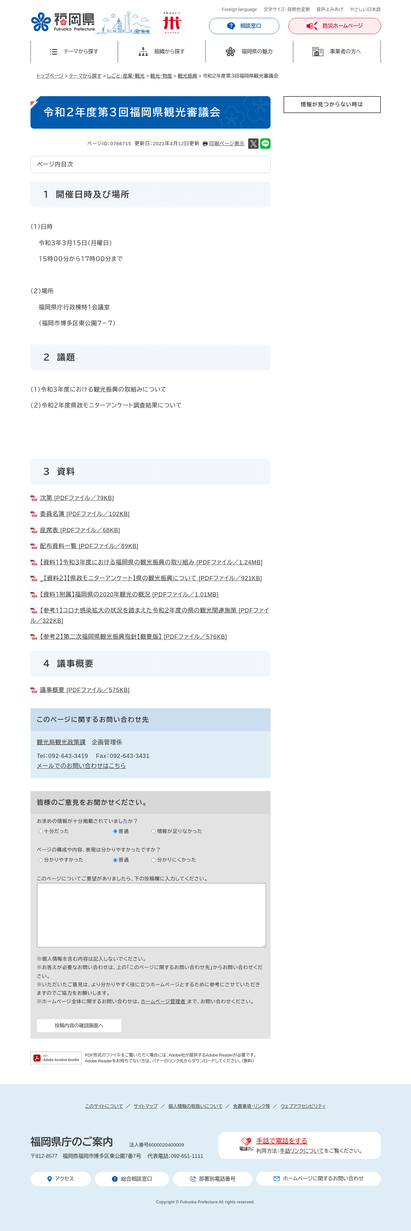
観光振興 (187, 76)
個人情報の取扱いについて (195, 1106)
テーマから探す (85, 76)
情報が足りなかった (179, 831)
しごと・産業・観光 (126, 76)
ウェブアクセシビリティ (303, 1106)
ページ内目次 (55, 164)
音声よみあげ (330, 9)
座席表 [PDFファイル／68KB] (80, 530)
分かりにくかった (176, 860)
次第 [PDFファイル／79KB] (77, 498)
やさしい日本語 (365, 9)
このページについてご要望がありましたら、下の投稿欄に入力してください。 (122, 878)
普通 (124, 831)
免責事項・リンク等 (251, 1106)
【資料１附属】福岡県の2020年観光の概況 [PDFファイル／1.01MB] (129, 594)
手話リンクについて (302, 1151)
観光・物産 (161, 76)
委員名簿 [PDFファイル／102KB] (85, 514)
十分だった (56, 831)
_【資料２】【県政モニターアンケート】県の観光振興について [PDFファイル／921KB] (151, 578)
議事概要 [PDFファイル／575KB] (85, 690)
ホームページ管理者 (164, 1001)
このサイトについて (104, 1106)
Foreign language (239, 9)
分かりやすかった (64, 860)
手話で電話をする (281, 1141)
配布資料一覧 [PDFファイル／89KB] (89, 546)
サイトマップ (146, 1106)
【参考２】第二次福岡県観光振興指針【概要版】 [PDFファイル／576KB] (133, 637)
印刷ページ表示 (227, 143)
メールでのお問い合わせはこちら (81, 766)
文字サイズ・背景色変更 (286, 9)
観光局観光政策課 (61, 742)
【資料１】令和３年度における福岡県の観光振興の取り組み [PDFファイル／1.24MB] (151, 562)
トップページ (50, 76)
